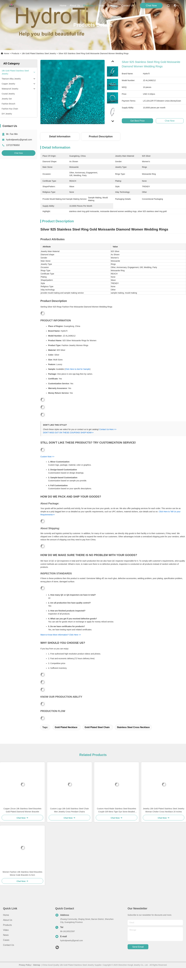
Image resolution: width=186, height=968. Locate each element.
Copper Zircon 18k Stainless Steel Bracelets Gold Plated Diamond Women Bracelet (22, 810)
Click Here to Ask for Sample (77, 369)
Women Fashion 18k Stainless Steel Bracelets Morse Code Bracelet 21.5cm (22, 873)
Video (6, 930)
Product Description (101, 136)
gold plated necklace (66, 727)
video (102, 5)
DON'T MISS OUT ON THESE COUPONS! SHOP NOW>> (68, 432)
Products (15, 53)
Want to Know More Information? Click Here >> (60, 635)
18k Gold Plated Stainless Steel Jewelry (39, 53)
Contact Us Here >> (107, 429)
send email (138, 947)
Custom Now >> (47, 456)
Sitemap (36, 965)
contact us (127, 5)
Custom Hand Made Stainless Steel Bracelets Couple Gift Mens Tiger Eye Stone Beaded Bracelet (116, 810)
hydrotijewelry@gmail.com (19, 139)
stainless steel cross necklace (133, 727)
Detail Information (59, 136)
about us (75, 5)
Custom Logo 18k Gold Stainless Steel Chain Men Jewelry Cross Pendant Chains (69, 810)
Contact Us (8, 945)
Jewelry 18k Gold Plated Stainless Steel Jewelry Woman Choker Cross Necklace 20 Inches (163, 810)
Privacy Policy (25, 965)
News (6, 935)
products (89, 5)
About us (7, 920)
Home (63, 5)
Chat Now (151, 5)
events (113, 5)
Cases (6, 940)
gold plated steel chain (97, 727)
